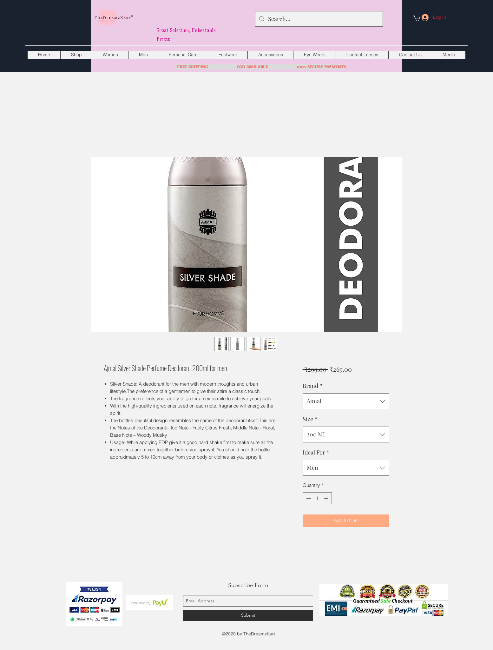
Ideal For (316, 452)
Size (310, 419)
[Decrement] (308, 498)
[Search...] (318, 19)
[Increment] (326, 498)
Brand (312, 385)
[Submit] (248, 615)
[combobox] (346, 401)
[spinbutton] (317, 498)
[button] (416, 17)
